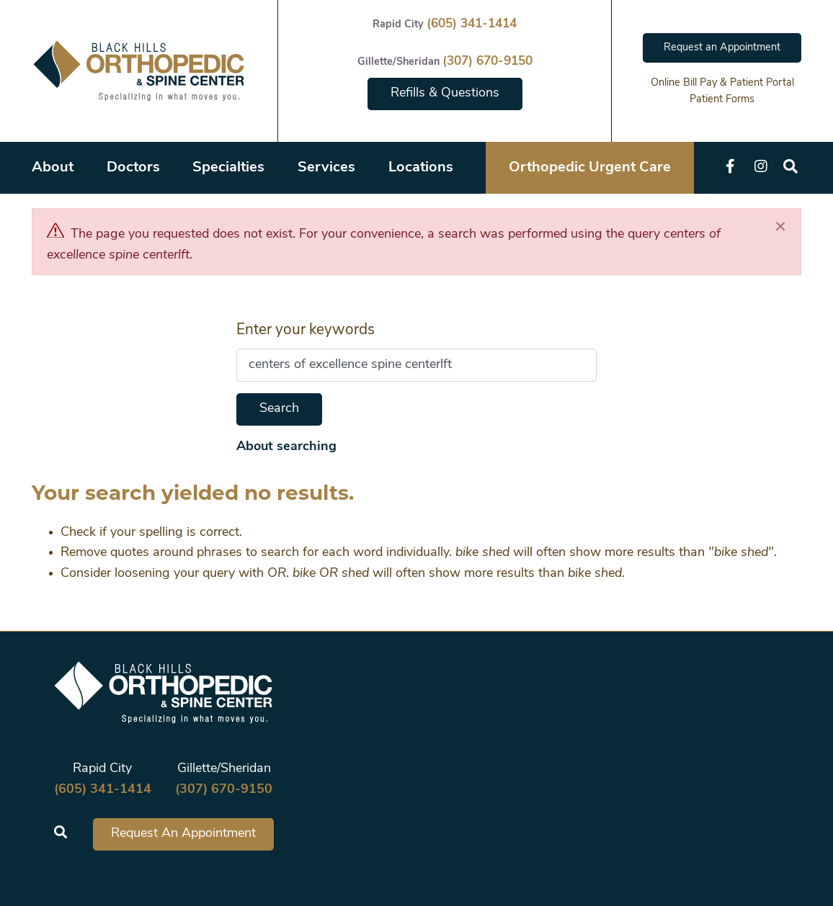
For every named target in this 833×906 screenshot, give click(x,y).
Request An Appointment (183, 833)
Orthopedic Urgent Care (590, 168)
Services (326, 168)
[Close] (780, 227)
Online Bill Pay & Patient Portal (722, 83)
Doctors (133, 168)
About (53, 168)
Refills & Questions (445, 93)
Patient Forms (722, 99)
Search (279, 409)
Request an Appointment (722, 47)
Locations (420, 168)
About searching (286, 447)
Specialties (228, 168)
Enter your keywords (305, 330)
